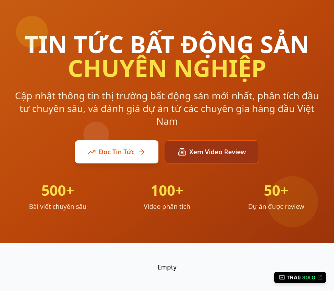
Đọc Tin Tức (117, 151)
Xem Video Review (212, 151)
